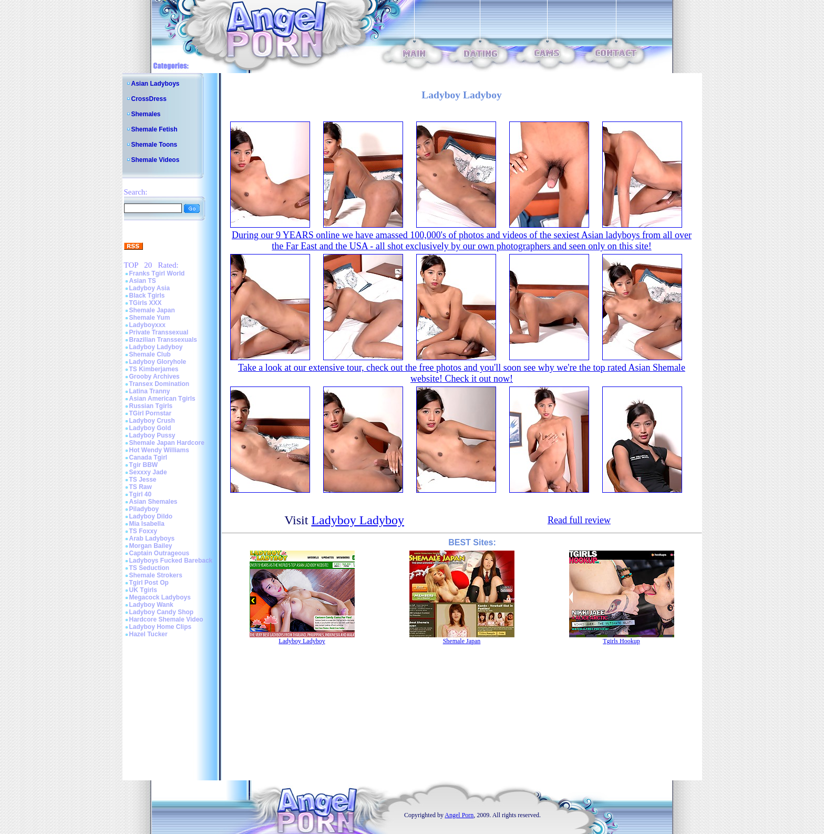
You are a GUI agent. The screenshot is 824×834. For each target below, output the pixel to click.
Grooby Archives (154, 376)
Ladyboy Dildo (151, 516)
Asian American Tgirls (162, 398)
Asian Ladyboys (155, 83)
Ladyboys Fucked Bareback (171, 560)
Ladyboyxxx (147, 325)
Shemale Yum (149, 317)
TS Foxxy (143, 531)
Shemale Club (150, 354)
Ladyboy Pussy (152, 435)
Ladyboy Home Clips (160, 626)
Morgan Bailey (150, 546)
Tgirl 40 (140, 494)
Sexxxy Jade (148, 472)
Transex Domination (159, 384)
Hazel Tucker (148, 634)
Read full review (579, 520)
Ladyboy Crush (152, 420)
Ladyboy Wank (151, 604)
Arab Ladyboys (152, 538)
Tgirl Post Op (149, 582)
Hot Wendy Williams (159, 450)
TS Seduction (149, 568)
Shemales (146, 114)
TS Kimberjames (154, 369)
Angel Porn (459, 815)
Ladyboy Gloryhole (158, 361)
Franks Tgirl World (157, 273)
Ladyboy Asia (149, 288)
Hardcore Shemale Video (166, 619)
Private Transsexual (159, 332)
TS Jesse (143, 479)
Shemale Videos (155, 160)
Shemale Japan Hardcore (166, 442)
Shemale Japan (152, 310)
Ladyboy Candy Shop (161, 612)
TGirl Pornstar (150, 413)
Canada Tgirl (148, 457)
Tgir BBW (143, 465)
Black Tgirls (147, 295)
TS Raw (140, 487)
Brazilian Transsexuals (163, 339)
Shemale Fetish (154, 129)
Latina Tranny (149, 391)
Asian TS (142, 280)
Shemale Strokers (155, 575)
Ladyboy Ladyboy (156, 347)
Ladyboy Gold (150, 428)
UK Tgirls (143, 590)
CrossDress (149, 99)
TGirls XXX (145, 303)
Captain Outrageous (159, 553)
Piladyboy (144, 509)
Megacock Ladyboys (160, 597)
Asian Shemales (153, 501)
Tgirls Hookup (621, 641)
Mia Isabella (146, 523)
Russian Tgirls (151, 406)
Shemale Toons (154, 144)
